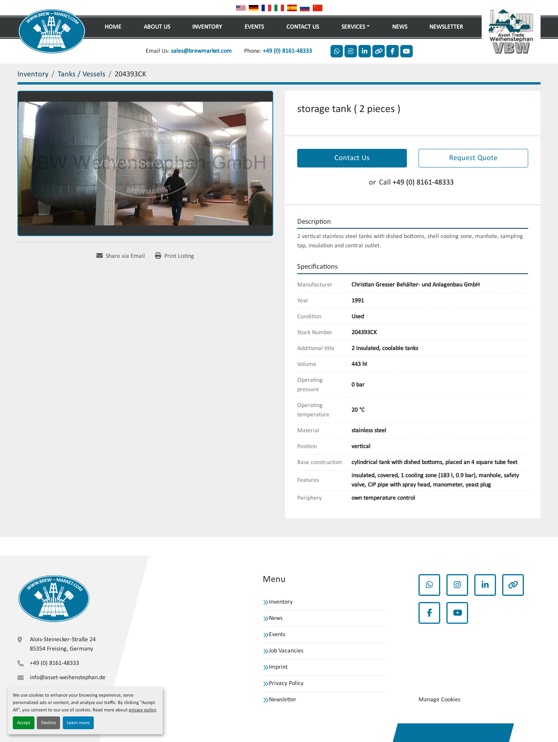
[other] (378, 51)
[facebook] (392, 51)
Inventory (207, 27)
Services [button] (353, 27)
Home (113, 27)
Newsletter (446, 27)
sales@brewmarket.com (201, 51)
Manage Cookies (439, 700)
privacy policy (142, 710)
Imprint (278, 667)
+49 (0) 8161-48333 (287, 51)
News (399, 27)
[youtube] (406, 51)
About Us (157, 27)
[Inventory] (32, 74)
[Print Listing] (174, 256)
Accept (23, 722)
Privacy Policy (286, 683)
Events (254, 27)
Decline (48, 722)
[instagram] (350, 51)
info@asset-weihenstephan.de (67, 678)
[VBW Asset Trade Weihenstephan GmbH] (53, 598)
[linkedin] (364, 51)
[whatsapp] (337, 51)
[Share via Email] (120, 256)
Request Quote (473, 158)
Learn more (78, 722)
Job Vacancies (286, 651)
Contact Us (302, 27)
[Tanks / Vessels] (81, 74)
